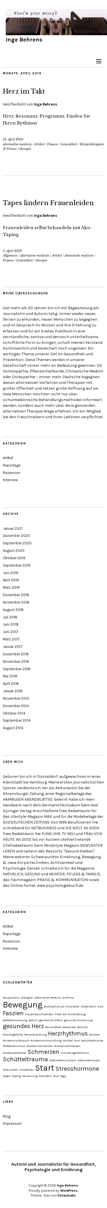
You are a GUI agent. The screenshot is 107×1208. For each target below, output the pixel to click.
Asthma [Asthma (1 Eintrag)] (68, 997)
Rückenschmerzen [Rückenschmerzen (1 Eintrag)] (40, 1046)
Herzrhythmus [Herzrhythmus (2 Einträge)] (68, 1033)
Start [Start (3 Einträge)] (44, 1068)
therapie (25, 149)
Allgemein (10, 255)
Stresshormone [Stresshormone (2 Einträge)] (77, 1068)
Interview (10, 480)
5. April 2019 (12, 251)
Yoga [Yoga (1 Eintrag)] (63, 1076)
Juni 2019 (10, 573)
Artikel (39, 144)
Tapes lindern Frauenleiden (48, 203)
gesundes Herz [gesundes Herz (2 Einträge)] (23, 1026)
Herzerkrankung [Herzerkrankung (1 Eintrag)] (35, 1034)
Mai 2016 (10, 676)
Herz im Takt (24, 91)
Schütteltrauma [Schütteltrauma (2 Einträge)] (25, 1059)
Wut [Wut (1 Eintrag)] (56, 1076)
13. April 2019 (13, 139)
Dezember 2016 (16, 654)
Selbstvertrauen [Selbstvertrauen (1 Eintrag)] (89, 1060)
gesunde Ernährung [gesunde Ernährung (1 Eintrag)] (78, 1020)
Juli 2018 (10, 617)
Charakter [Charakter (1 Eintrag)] (73, 1006)
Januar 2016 (13, 691)
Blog (7, 1116)
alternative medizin (17, 144)
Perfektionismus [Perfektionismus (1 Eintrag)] (14, 1046)
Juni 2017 (10, 632)
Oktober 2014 (14, 713)
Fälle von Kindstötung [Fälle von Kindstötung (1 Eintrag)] (70, 1014)
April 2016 (11, 683)
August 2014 (13, 728)
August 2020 (14, 550)
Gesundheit (68, 144)
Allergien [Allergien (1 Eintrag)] (27, 997)
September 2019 (17, 565)
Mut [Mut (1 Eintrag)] (77, 1040)
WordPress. (69, 1191)
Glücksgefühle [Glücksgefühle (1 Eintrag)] (13, 1034)
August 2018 (13, 610)
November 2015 (16, 698)
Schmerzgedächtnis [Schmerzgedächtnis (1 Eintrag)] (74, 1053)
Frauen (52, 144)
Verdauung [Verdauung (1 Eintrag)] (30, 1076)
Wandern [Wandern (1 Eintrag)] (45, 1076)
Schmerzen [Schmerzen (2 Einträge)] (43, 1052)
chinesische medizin (78, 255)
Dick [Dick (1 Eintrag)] (101, 1006)
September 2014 (17, 720)
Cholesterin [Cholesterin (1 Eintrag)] (88, 1006)
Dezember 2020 (16, 535)
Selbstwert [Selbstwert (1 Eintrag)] (10, 1070)
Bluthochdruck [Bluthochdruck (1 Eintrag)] (54, 1006)
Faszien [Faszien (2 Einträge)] (13, 1013)
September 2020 (17, 543)
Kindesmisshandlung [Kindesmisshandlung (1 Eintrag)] (46, 1040)
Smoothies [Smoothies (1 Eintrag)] (26, 1070)
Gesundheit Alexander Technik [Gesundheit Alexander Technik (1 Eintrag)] (66, 1027)
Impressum (12, 1123)
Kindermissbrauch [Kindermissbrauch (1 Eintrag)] (16, 1040)
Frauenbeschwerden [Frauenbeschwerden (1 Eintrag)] (39, 1014)
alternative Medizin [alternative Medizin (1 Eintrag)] (47, 997)
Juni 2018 (11, 624)
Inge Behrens (24, 39)
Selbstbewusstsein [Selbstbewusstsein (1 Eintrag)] (62, 1060)
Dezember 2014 (16, 706)
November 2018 (16, 602)
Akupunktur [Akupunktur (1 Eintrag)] (11, 997)
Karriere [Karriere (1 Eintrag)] (94, 1034)
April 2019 (11, 580)
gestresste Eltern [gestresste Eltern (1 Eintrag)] (51, 1020)
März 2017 (11, 639)
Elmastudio (67, 1195)
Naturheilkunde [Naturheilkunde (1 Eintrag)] (92, 1040)
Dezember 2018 (16, 595)
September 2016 (17, 669)
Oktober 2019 (14, 558)
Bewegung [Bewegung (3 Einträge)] (23, 1004)
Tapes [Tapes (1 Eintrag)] (7, 1076)
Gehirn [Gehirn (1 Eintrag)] (33, 1020)
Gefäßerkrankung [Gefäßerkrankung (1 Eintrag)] (15, 1020)
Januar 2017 (13, 646)
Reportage (12, 465)
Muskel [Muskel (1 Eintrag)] (68, 1040)
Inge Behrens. (68, 1185)
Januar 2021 (13, 528)
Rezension (11, 473)
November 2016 (16, 661)
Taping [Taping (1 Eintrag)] (16, 1076)
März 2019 (11, 587)
